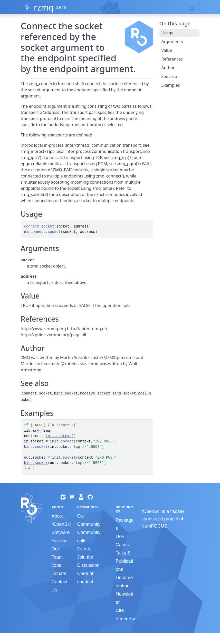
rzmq (44, 7)
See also (169, 76)
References (172, 59)
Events (84, 548)
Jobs (56, 565)
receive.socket (95, 393)
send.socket (124, 393)
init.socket (61, 441)
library (31, 431)
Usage (167, 33)
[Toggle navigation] (192, 7)
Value (166, 50)
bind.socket (66, 393)
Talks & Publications (124, 561)
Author (168, 68)
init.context (59, 436)
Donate (59, 573)
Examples (170, 85)
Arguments (172, 41)
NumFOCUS (154, 526)
